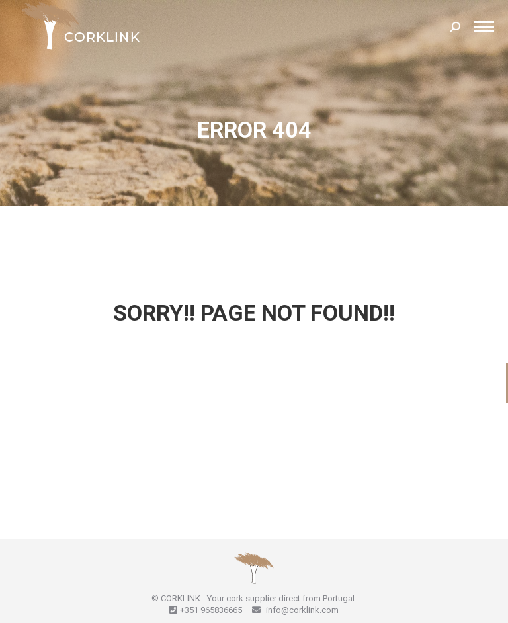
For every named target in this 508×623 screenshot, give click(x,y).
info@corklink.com (301, 610)
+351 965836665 (211, 610)
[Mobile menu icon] (484, 27)
